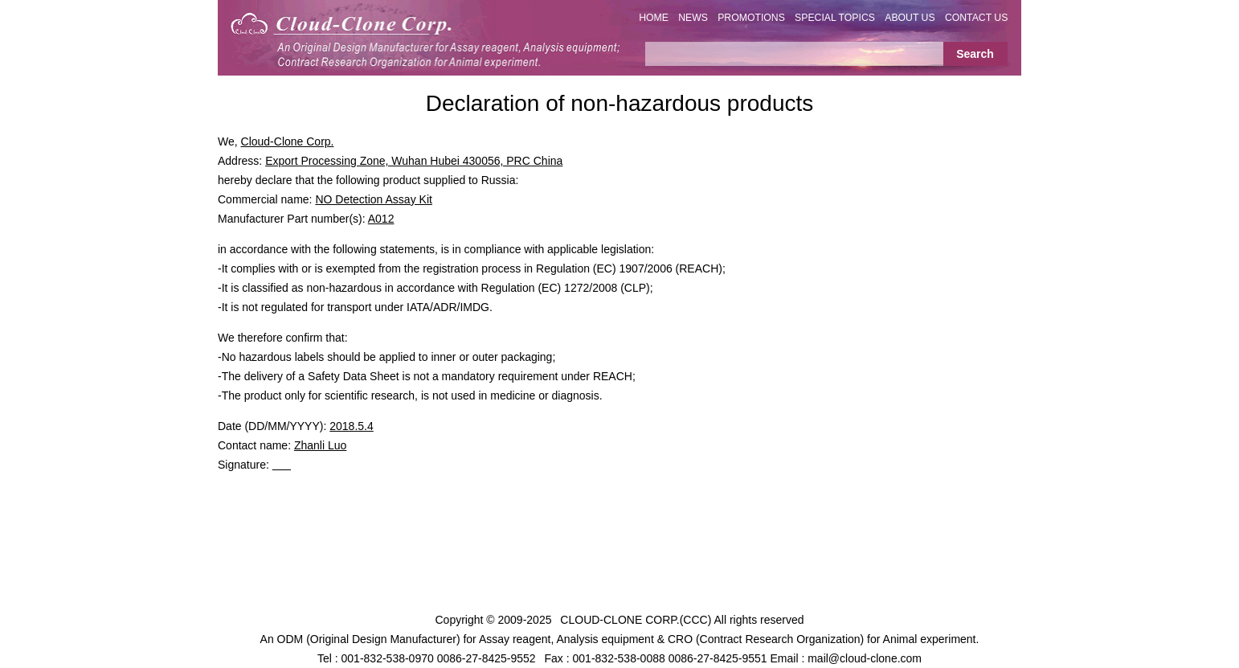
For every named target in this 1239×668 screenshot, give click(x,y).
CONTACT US (976, 17)
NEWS (693, 17)
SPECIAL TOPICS (835, 17)
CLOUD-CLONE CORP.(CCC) (635, 619)
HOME (654, 17)
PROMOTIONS (751, 17)
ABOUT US (909, 17)
